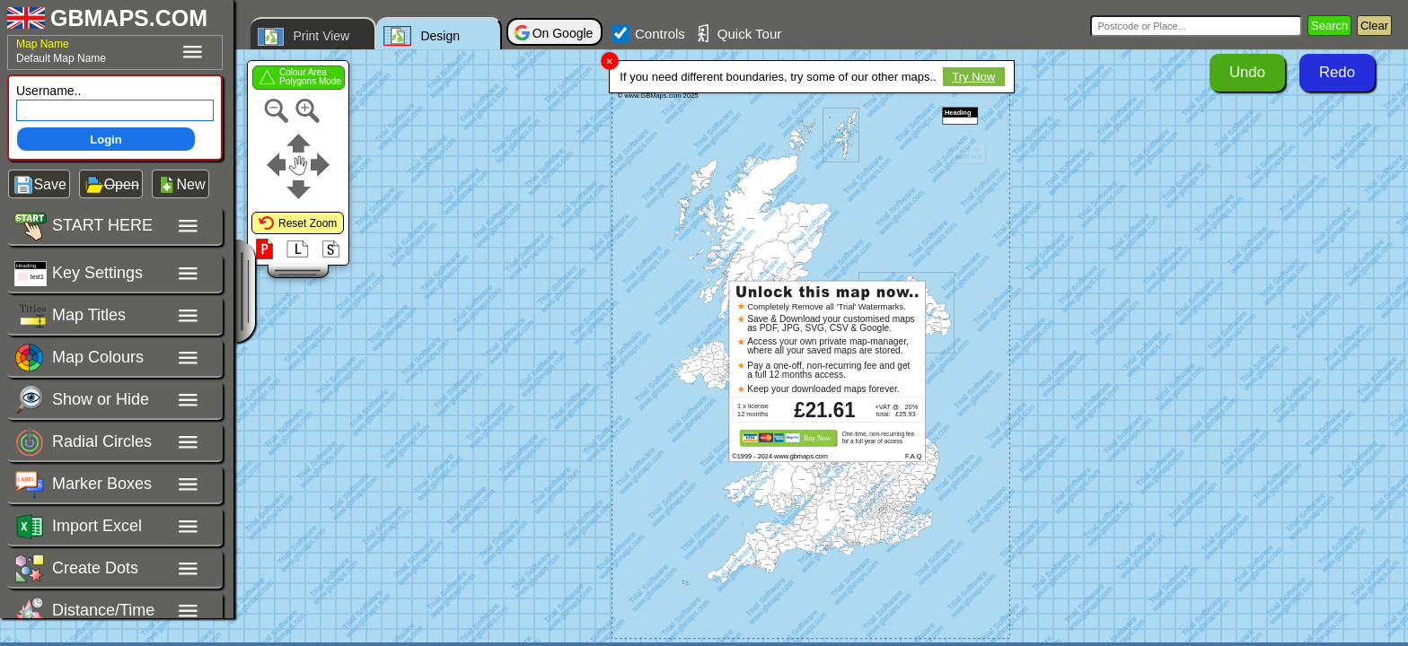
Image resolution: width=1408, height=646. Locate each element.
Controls (648, 33)
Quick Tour (737, 33)
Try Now (973, 76)
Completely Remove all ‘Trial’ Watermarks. (826, 305)
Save (49, 184)
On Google (563, 33)
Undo (1247, 72)
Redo (1337, 72)
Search (1329, 25)
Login (105, 139)
